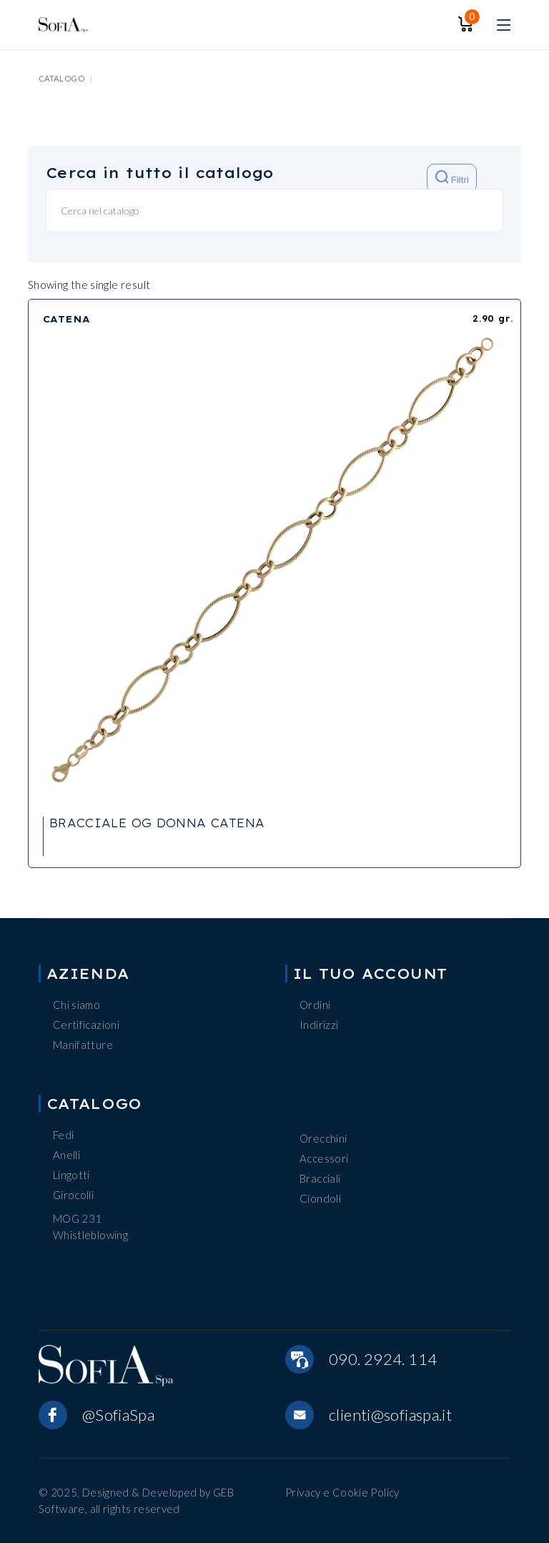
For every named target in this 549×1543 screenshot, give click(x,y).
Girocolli (73, 1194)
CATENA (67, 319)
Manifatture (83, 1044)
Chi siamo (76, 1004)
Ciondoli (320, 1198)
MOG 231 (77, 1218)
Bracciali (320, 1178)
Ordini (315, 1004)
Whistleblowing (90, 1234)
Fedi (63, 1134)
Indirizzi (319, 1024)
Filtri (452, 177)
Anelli (66, 1154)
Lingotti (71, 1174)
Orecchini (323, 1138)
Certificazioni (86, 1024)
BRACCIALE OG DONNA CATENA (157, 823)
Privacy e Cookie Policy (342, 1492)
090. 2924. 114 (383, 1359)
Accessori (324, 1158)
